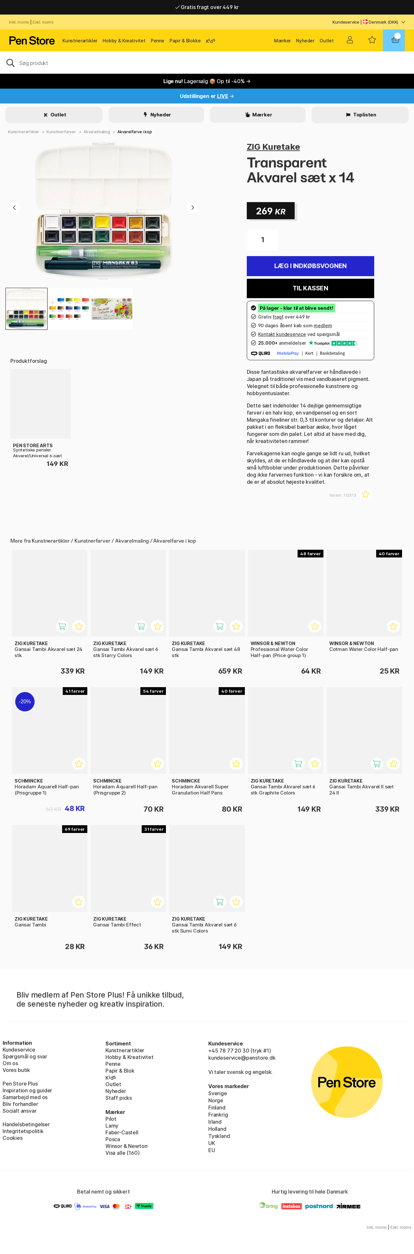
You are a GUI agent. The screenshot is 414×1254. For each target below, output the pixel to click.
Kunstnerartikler (79, 40)
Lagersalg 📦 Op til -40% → (207, 81)
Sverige (217, 1093)
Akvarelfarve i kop (134, 131)
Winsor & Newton (126, 1146)
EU (211, 1150)
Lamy (111, 1125)
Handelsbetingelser (26, 1124)
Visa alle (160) (122, 1153)
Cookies (13, 1138)
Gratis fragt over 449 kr (207, 7)
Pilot (110, 1119)
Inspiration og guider (27, 1090)
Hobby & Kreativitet (124, 40)
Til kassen (310, 288)
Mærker (282, 40)
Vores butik (16, 1070)
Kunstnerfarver (61, 131)
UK (211, 1143)
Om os (10, 1063)
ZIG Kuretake (273, 147)
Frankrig (218, 1114)
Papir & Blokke (185, 40)
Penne (157, 40)
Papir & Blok (120, 1070)
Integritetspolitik (23, 1131)
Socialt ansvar (20, 1111)
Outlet (327, 40)
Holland (217, 1129)
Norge (215, 1100)
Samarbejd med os (25, 1097)
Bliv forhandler (20, 1104)
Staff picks (118, 1098)
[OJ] (207, 62)
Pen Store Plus (20, 1083)
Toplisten (364, 115)
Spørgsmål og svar (25, 1056)
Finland (216, 1107)
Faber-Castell (121, 1132)
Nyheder (305, 40)
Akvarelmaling (96, 131)
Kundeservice (345, 22)
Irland (215, 1122)
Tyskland (219, 1136)
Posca (112, 1139)
